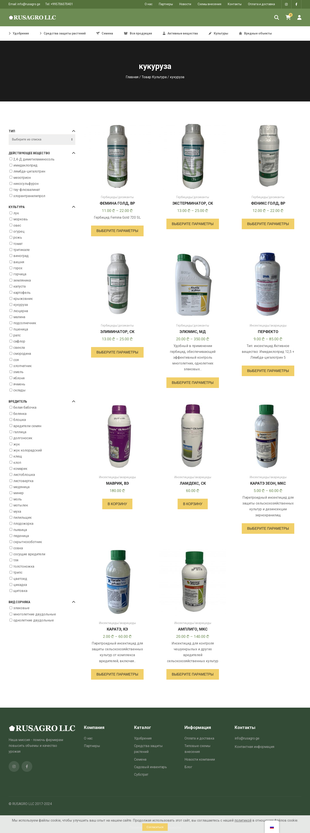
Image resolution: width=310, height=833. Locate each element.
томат (18, 244)
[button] (117, 504)
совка (18, 548)
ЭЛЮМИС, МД (193, 331)
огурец (19, 231)
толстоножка (23, 566)
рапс (17, 335)
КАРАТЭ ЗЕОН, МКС (268, 483)
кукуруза (20, 305)
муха (17, 511)
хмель (18, 372)
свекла (19, 348)
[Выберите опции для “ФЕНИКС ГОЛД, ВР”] (268, 224)
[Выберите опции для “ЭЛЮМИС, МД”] (192, 382)
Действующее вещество (42, 153)
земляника (22, 280)
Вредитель (42, 401)
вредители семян (27, 426)
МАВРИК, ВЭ (117, 483)
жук (16, 444)
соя (16, 360)
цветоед (20, 579)
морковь (20, 219)
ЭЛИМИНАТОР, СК (117, 331)
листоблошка (24, 475)
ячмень (19, 384)
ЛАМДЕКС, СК (193, 483)
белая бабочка (24, 408)
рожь (17, 237)
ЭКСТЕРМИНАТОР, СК (192, 203)
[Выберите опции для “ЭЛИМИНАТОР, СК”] (117, 352)
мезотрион (22, 178)
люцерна (20, 311)
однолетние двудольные (33, 620)
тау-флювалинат (26, 190)
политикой (242, 820)
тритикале (21, 250)
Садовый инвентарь (150, 767)
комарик (20, 469)
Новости (185, 4)
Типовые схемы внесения (197, 749)
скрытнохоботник (27, 542)
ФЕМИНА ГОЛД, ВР (117, 203)
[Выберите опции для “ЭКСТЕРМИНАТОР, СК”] (192, 224)
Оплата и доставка (261, 4)
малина (19, 317)
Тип (42, 131)
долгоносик (22, 438)
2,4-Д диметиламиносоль (33, 159)
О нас (88, 738)
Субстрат (141, 774)
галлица (19, 432)
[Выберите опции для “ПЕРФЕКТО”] (268, 371)
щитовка (20, 591)
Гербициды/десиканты (117, 197)
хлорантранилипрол (29, 196)
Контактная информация (254, 747)
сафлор (19, 341)
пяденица (21, 536)
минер (18, 493)
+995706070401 (62, 4)
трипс (17, 572)
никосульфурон (26, 184)
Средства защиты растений (148, 749)
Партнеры (166, 4)
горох (17, 268)
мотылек (20, 505)
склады (19, 390)
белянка (19, 414)
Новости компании (199, 759)
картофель (22, 293)
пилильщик (22, 517)
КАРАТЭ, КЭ (117, 629)
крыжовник (23, 299)
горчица (19, 274)
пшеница (20, 329)
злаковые (21, 608)
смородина (22, 354)
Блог (188, 767)
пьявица (20, 530)
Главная (132, 77)
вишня (18, 262)
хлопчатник (22, 366)
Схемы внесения (209, 4)
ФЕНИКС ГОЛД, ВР (268, 203)
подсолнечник (24, 323)
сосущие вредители (29, 554)
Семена (140, 759)
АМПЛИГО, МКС (193, 629)
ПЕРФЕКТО (268, 331)
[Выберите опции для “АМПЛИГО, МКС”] (192, 674)
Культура (42, 207)
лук (16, 213)
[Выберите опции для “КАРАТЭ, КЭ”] (117, 674)
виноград (21, 256)
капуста (19, 286)
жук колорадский (27, 450)
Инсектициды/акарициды (268, 325)
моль (17, 499)
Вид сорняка (42, 602)
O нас (148, 4)
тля (15, 560)
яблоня (19, 378)
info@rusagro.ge (28, 4)
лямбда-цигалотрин (29, 171)
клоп (17, 463)
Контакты (235, 4)
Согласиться (155, 827)
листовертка (23, 481)
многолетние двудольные (34, 614)
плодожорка (23, 524)
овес (17, 225)
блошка (19, 420)
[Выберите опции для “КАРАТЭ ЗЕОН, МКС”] (268, 528)
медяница (21, 487)
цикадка (20, 585)
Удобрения (143, 738)
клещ (17, 457)
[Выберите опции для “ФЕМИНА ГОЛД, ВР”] (117, 231)
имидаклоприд (25, 165)
